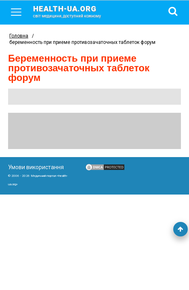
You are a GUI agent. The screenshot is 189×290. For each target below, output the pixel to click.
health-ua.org (73, 11)
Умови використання (36, 167)
